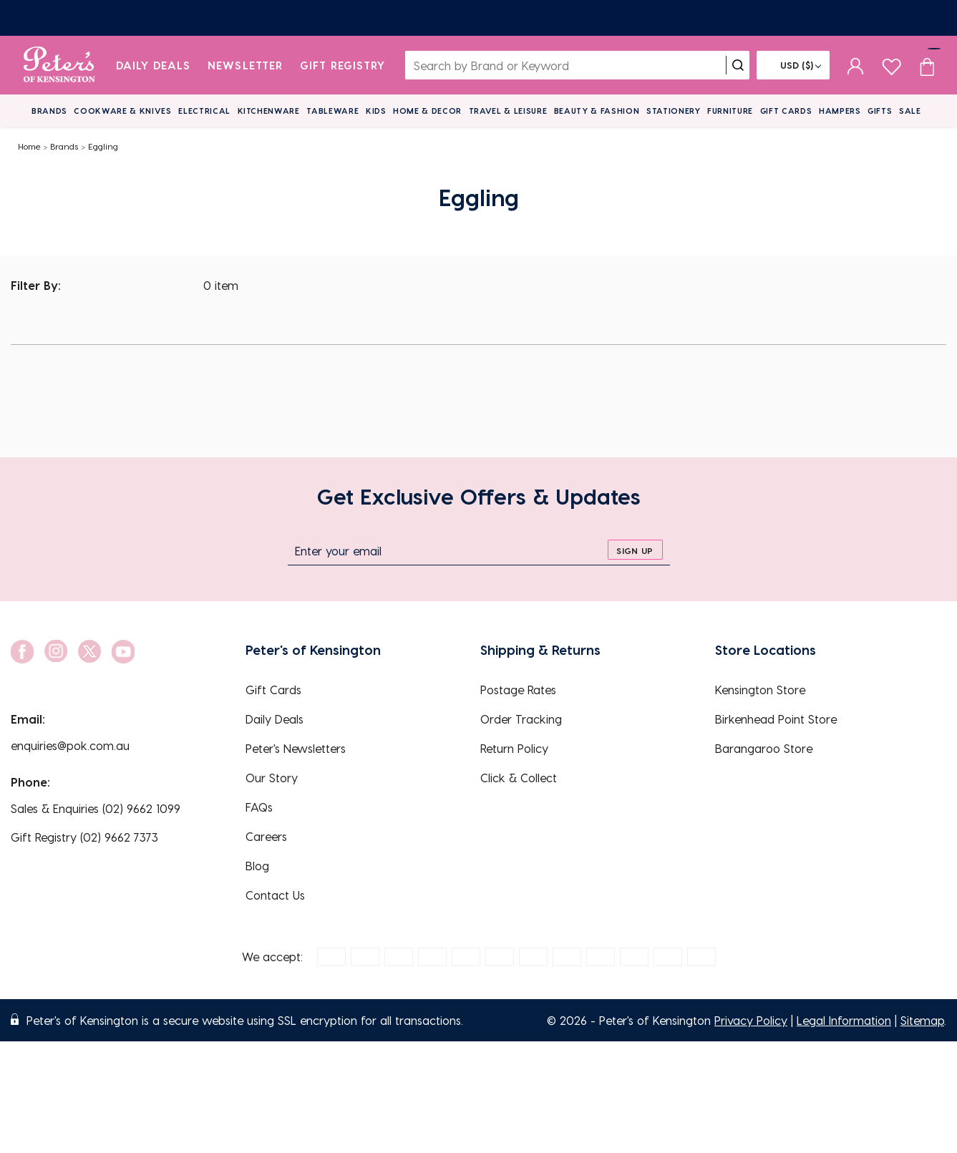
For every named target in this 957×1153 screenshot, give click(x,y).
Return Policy (514, 748)
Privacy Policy (750, 1020)
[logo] (59, 65)
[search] (738, 65)
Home (29, 146)
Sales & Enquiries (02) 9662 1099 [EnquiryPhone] (95, 808)
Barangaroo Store (763, 748)
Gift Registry (343, 65)
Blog (257, 865)
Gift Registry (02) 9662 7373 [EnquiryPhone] (84, 837)
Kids (376, 110)
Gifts (880, 110)
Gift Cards (786, 110)
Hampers (840, 110)
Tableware (332, 110)
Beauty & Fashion (597, 110)
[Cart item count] (927, 65)
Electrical (204, 110)
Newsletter (245, 65)
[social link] (22, 651)
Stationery (673, 110)
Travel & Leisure (508, 110)
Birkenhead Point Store (776, 719)
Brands (49, 110)
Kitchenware (269, 110)
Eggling (103, 146)
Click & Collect (518, 777)
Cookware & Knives (122, 110)
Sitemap (922, 1020)
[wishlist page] (891, 64)
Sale (910, 110)
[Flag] (793, 65)
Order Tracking (521, 719)
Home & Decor (427, 110)
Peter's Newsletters (296, 748)
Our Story (272, 777)
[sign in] (855, 65)
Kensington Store (760, 689)
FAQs (259, 807)
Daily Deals (153, 65)
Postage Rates (518, 689)
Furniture (730, 110)
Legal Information (844, 1020)
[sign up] (635, 550)
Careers (266, 836)
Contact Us (275, 895)
